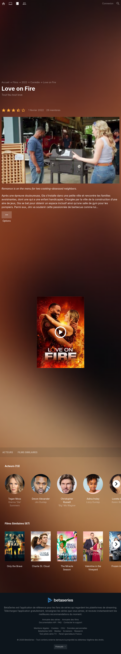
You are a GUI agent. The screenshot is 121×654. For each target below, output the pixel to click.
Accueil (5, 82)
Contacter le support (73, 622)
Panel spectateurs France (70, 634)
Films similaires (28, 452)
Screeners (67, 631)
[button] (15, 490)
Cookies (55, 628)
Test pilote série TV (48, 634)
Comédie (35, 82)
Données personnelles (77, 628)
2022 (24, 82)
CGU (63, 628)
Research (78, 631)
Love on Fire (49, 82)
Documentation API (47, 622)
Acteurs (7, 452)
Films (15, 82)
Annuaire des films (70, 619)
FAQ (59, 622)
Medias (57, 631)
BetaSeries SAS (45, 631)
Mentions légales (41, 628)
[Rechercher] (118, 3)
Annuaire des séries (51, 619)
